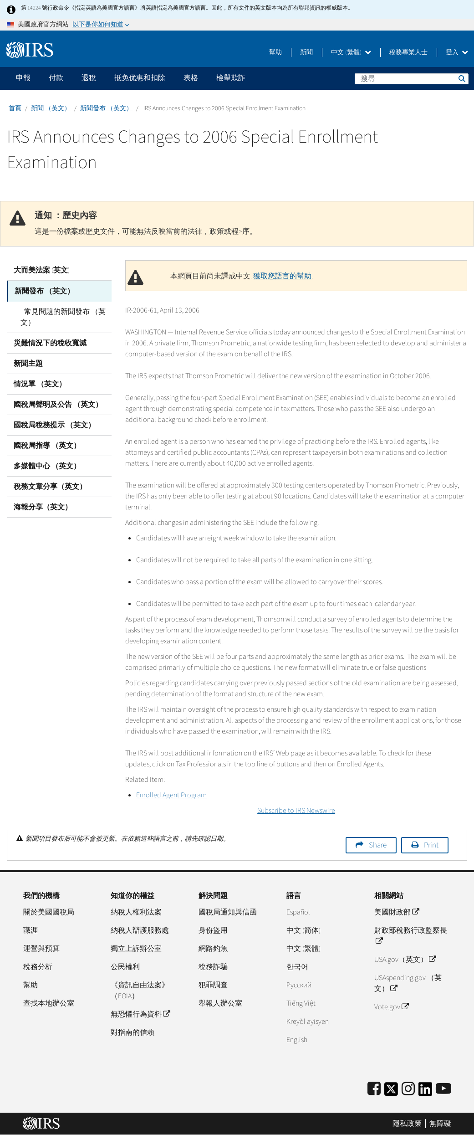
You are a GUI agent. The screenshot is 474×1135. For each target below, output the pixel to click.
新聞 (306, 52)
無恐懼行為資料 (140, 1014)
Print (431, 845)
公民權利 (125, 967)
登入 (457, 52)
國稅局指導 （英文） (47, 445)
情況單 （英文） (40, 383)
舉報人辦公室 (220, 1003)
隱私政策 (407, 1123)
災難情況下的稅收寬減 (50, 342)
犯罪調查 (213, 985)
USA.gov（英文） (405, 960)
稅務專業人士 (408, 52)
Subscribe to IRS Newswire (296, 811)
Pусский (298, 985)
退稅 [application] (89, 78)
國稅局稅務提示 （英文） (54, 424)
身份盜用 (213, 930)
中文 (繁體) (351, 52)
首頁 (15, 108)
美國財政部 (396, 912)
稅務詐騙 (213, 967)
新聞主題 (28, 363)
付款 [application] (56, 78)
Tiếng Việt (301, 1003)
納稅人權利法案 (136, 912)
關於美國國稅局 (48, 912)
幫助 (275, 52)
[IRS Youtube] (443, 1089)
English (296, 1040)
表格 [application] (190, 78)
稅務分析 (37, 967)
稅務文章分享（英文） (50, 486)
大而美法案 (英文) (42, 270)
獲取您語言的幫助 (282, 276)
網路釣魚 (213, 949)
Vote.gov (391, 1007)
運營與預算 (41, 949)
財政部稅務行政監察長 (410, 935)
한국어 (297, 967)
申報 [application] (23, 78)
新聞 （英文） (51, 108)
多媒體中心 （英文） (47, 465)
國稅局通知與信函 (228, 912)
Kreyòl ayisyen (307, 1022)
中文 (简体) (303, 930)
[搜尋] (412, 78)
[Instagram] (408, 1089)
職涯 (30, 930)
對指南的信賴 (132, 1032)
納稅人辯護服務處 (140, 930)
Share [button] (378, 845)
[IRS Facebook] (374, 1089)
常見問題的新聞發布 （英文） (61, 316)
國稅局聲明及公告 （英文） (58, 404)
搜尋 (461, 78)
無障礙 (440, 1123)
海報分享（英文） (43, 506)
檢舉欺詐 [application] (230, 78)
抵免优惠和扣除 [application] (139, 78)
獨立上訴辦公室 (136, 949)
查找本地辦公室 (48, 1003)
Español (298, 912)
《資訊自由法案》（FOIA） (140, 990)
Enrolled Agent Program (171, 795)
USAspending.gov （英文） (408, 983)
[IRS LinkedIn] (425, 1092)
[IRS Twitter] (391, 1092)
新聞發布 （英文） (106, 108)
